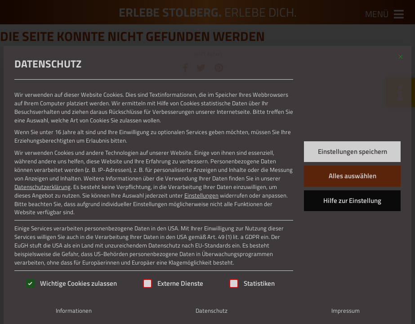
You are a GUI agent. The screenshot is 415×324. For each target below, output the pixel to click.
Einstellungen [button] (201, 195)
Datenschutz (212, 310)
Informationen (74, 310)
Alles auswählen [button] (352, 176)
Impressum (345, 310)
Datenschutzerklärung (42, 186)
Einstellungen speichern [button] (352, 151)
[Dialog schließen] (400, 57)
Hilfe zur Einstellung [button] (352, 200)
